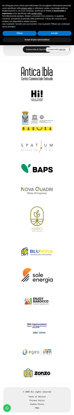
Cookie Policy (37, 404)
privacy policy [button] (27, 8)
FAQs (37, 408)
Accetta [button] (54, 33)
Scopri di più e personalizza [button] (37, 40)
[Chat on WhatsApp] (7, 408)
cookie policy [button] (36, 13)
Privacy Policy (37, 400)
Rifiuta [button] (20, 33)
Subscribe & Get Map (37, 49)
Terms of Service (37, 396)
